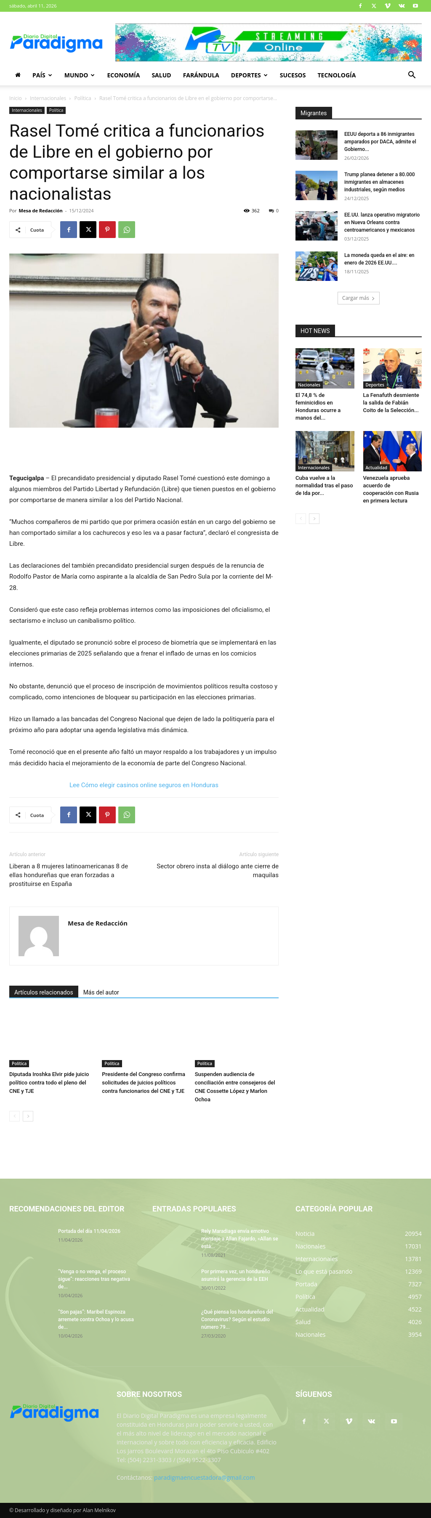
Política (82, 98)
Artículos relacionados (43, 992)
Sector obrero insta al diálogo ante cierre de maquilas (218, 870)
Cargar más (358, 297)
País (42, 75)
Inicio (15, 98)
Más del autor (101, 992)
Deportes (249, 75)
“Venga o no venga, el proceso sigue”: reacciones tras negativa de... (94, 1279)
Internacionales (48, 98)
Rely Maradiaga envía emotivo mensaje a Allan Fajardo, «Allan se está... (239, 1238)
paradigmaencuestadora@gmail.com (204, 1477)
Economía (123, 75)
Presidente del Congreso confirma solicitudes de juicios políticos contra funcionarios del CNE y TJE (143, 1082)
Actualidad (377, 468)
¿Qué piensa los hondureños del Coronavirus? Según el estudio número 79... (237, 1319)
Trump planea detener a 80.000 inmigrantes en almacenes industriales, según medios (379, 182)
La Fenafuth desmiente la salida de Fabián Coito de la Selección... (391, 402)
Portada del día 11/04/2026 (89, 1231)
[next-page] (28, 1116)
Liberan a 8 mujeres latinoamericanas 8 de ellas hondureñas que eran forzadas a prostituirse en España (68, 875)
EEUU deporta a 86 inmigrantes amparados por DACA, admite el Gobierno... (380, 141)
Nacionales (309, 385)
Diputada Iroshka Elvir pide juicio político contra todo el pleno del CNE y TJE (49, 1082)
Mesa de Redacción (41, 210)
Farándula (201, 75)
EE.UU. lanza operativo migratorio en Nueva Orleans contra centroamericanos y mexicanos (382, 222)
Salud (161, 75)
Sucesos (293, 75)
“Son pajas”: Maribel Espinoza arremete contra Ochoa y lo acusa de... (96, 1319)
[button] (412, 76)
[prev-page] (14, 1116)
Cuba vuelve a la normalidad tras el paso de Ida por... (324, 485)
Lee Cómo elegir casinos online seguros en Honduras (143, 785)
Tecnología (336, 75)
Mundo (79, 75)
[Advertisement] (143, 451)
